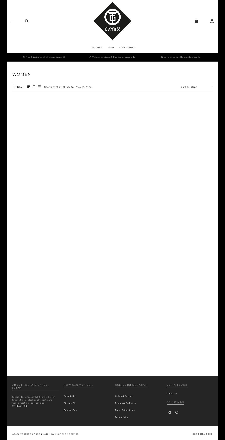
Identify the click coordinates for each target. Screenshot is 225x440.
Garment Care (70, 410)
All (91, 87)
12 (83, 87)
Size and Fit (69, 403)
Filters (20, 87)
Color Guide (69, 396)
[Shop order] (197, 87)
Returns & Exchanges (125, 403)
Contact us (172, 393)
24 (87, 87)
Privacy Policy (121, 417)
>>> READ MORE (19, 406)
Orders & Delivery (124, 396)
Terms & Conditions (125, 410)
